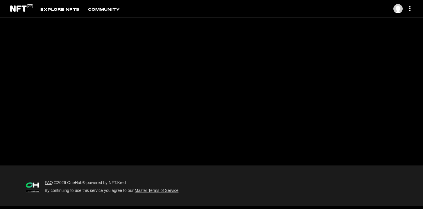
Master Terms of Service (157, 190)
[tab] (64, 9)
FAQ (49, 182)
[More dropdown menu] (411, 9)
